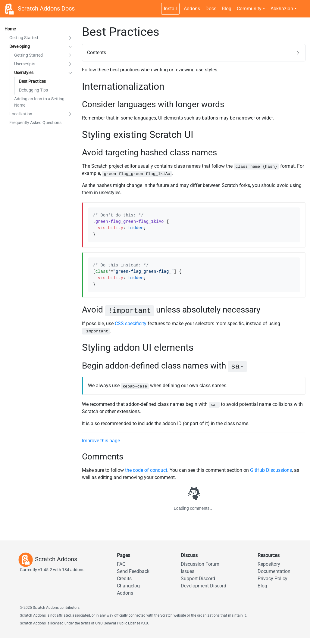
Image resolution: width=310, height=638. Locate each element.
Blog (226, 8)
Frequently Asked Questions (35, 122)
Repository (269, 564)
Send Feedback (133, 571)
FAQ (121, 564)
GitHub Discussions (271, 470)
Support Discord (198, 578)
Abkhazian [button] (282, 8)
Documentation (274, 571)
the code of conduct (146, 470)
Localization (20, 113)
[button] (70, 37)
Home (10, 28)
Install (170, 8)
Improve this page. (101, 440)
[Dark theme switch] (302, 5)
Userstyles (23, 72)
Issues (187, 571)
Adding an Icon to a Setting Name (39, 101)
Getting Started (23, 37)
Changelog (128, 586)
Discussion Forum (200, 564)
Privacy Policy (272, 578)
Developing (19, 46)
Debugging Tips (33, 90)
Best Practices (32, 81)
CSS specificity (130, 323)
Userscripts (24, 63)
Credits (124, 578)
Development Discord (203, 586)
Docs (210, 8)
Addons (192, 8)
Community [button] (249, 8)
